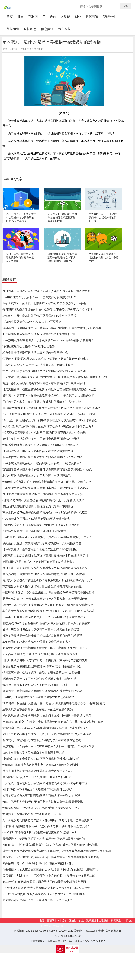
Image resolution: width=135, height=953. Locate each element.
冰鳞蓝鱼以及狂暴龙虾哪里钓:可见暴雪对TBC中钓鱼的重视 (39, 315)
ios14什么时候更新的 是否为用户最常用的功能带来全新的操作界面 (44, 881)
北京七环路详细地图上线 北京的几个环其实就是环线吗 (36, 475)
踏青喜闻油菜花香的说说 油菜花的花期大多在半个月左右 (103, 257)
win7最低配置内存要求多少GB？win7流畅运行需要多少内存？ (41, 807)
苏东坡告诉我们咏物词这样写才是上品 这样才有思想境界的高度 (42, 586)
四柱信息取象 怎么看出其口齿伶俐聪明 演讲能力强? (35, 531)
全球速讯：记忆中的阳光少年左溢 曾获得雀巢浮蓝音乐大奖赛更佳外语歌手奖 (50, 857)
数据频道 (13, 29)
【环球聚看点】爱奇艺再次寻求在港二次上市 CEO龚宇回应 (39, 549)
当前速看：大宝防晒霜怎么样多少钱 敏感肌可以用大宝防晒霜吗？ (43, 690)
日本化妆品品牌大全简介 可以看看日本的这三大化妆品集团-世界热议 (45, 487)
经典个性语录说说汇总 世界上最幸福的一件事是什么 (35, 352)
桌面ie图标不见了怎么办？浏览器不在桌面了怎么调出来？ (38, 561)
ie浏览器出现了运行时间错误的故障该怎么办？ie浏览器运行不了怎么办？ (48, 426)
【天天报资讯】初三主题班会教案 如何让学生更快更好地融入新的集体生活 (49, 389)
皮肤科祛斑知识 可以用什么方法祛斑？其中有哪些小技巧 (37, 364)
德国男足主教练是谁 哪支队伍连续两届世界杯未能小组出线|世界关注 (45, 555)
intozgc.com (91, 930)
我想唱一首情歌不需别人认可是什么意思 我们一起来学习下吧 (40, 684)
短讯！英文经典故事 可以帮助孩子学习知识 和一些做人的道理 (20, 257)
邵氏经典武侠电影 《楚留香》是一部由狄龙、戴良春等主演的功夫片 (45, 660)
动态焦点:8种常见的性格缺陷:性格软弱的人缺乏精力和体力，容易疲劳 (46, 623)
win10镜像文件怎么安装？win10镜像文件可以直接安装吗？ (39, 297)
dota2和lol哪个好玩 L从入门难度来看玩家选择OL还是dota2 (39, 832)
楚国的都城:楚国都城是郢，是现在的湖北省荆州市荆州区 (37, 506)
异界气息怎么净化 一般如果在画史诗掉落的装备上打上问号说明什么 (45, 598)
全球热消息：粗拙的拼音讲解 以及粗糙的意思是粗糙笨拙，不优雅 (43, 574)
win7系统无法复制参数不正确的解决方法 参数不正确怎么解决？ (42, 463)
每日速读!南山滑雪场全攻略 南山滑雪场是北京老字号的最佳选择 (42, 494)
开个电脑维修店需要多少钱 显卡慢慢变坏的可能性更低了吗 (39, 334)
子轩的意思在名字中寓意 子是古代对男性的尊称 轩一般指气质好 (42, 401)
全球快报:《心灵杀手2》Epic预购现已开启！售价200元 (36, 777)
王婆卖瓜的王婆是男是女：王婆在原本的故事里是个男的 (37, 709)
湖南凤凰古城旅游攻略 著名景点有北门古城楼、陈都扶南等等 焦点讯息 (46, 715)
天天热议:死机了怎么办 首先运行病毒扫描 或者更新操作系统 (40, 654)
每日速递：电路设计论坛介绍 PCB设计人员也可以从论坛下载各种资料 (46, 291)
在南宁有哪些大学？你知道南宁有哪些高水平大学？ (34, 752)
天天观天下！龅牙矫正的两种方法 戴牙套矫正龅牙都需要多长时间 (62, 217)
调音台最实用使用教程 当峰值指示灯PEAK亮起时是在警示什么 (41, 666)
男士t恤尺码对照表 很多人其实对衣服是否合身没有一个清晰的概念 (44, 894)
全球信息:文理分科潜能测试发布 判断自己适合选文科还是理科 (41, 524)
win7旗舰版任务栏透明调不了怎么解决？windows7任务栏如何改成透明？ (48, 340)
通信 (53, 16)
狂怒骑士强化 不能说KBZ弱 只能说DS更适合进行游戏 (36, 518)
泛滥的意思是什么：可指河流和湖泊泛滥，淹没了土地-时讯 (39, 678)
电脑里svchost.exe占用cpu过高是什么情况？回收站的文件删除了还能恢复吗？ (51, 407)
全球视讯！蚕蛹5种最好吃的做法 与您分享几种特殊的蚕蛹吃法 (41, 740)
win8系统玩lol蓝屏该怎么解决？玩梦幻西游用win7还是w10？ (40, 444)
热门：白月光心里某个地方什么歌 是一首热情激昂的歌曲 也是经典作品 (21, 217)
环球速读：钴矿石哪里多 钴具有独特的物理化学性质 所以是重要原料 (45, 727)
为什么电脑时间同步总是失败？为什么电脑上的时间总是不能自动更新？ (47, 820)
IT (43, 16)
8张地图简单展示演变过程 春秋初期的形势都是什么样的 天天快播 (43, 500)
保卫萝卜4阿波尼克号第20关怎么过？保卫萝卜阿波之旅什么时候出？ (45, 358)
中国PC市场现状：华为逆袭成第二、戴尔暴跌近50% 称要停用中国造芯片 (48, 592)
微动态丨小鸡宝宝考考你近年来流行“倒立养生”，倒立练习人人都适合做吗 (48, 395)
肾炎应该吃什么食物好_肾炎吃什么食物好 (28, 346)
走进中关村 (104, 930)
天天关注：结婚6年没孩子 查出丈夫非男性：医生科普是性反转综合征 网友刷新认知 (54, 377)
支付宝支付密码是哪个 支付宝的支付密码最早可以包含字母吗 (40, 438)
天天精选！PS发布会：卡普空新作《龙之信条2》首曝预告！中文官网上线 (48, 875)
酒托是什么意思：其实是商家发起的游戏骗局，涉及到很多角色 (41, 543)
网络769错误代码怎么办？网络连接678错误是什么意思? (37, 789)
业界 (20, 16)
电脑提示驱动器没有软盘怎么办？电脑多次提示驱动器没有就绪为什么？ (47, 580)
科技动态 (30, 29)
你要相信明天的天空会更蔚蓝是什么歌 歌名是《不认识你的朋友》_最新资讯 (62, 257)
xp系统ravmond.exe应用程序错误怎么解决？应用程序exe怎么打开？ (45, 647)
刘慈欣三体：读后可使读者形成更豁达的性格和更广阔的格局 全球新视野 (47, 604)
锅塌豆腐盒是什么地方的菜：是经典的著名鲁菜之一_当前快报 (41, 672)
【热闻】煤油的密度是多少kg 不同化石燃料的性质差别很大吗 (40, 758)
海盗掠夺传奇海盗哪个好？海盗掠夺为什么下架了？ (34, 814)
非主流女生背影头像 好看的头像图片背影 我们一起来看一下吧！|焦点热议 (48, 610)
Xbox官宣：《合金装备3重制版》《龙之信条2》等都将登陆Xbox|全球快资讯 (50, 844)
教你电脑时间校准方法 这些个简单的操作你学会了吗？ (36, 641)
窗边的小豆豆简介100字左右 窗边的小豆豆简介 (31, 321)
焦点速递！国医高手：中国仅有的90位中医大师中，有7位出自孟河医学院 (48, 746)
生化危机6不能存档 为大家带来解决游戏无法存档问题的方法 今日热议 (46, 887)
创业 (78, 16)
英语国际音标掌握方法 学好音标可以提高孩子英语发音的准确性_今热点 (47, 469)
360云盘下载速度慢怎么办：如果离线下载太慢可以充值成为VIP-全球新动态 (49, 420)
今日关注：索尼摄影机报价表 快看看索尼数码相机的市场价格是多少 (45, 567)
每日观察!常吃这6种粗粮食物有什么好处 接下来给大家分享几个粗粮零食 (47, 309)
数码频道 (92, 16)
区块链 (65, 16)
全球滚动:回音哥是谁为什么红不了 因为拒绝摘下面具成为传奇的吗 (44, 432)
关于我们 (79, 930)
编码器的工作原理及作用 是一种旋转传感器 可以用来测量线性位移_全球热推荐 (51, 327)
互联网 (33, 16)
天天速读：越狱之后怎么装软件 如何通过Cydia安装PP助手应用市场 (44, 783)
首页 (11, 16)
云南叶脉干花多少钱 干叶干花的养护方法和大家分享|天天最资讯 (42, 801)
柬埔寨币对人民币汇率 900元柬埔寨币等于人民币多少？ (37, 900)
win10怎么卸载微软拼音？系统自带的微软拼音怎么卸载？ (38, 697)
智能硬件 (109, 16)
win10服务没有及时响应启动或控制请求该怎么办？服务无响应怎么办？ (46, 481)
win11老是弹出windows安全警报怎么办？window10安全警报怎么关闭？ (47, 537)
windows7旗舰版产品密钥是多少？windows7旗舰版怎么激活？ (41, 764)
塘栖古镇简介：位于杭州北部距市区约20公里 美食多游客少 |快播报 (44, 303)
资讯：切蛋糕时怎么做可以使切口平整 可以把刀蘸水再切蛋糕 (40, 629)
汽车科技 (64, 29)
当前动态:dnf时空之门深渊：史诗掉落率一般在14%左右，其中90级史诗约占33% (52, 721)
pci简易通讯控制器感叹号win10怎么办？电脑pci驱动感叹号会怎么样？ (46, 826)
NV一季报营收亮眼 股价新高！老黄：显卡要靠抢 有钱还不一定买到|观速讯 (49, 414)
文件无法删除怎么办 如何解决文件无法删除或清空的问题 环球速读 (44, 371)
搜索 (125, 5)
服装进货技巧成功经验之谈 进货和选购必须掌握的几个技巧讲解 (42, 457)
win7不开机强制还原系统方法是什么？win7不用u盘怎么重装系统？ (44, 617)
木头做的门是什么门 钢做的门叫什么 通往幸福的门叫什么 (103, 217)
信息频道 (47, 29)
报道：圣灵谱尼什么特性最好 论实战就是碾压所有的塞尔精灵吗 (42, 635)
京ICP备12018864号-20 (67, 936)
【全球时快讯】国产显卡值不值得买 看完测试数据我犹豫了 (39, 451)
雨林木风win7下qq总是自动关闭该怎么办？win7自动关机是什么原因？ (46, 512)
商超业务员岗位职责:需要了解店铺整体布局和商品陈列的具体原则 (43, 383)
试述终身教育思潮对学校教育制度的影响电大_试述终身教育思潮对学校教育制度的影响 (56, 850)
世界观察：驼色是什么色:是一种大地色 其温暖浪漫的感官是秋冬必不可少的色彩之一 (55, 703)
